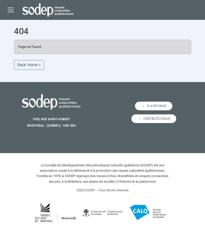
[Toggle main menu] (10, 10)
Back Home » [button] (29, 64)
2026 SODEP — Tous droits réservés (103, 190)
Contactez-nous (154, 118)
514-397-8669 (153, 106)
